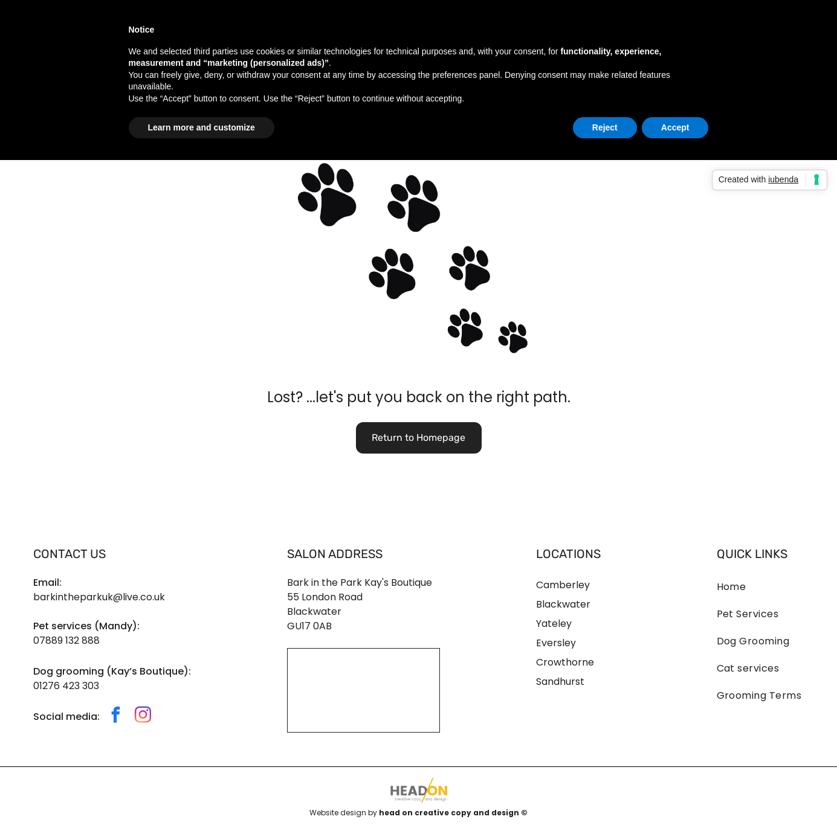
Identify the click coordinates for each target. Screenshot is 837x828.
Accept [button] (675, 127)
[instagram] (143, 716)
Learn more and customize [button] (201, 127)
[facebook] (116, 716)
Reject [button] (605, 127)
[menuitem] (760, 580)
